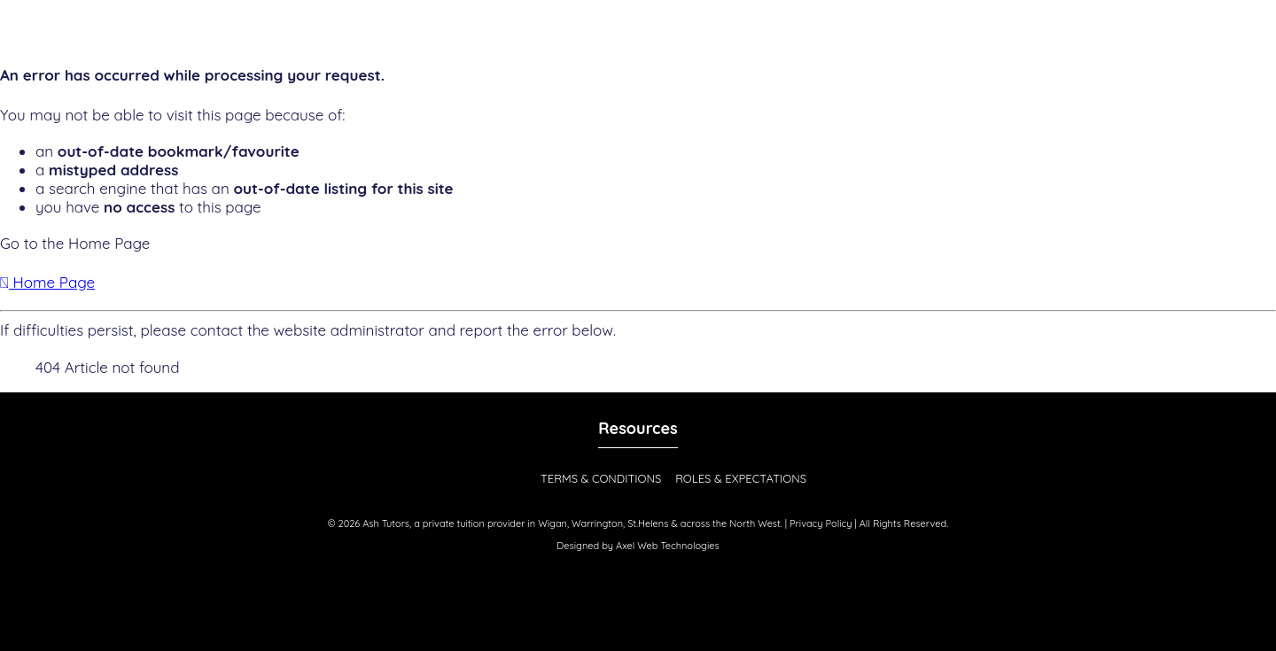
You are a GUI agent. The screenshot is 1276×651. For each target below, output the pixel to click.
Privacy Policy (821, 523)
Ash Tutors (385, 523)
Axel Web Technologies (668, 545)
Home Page (47, 282)
